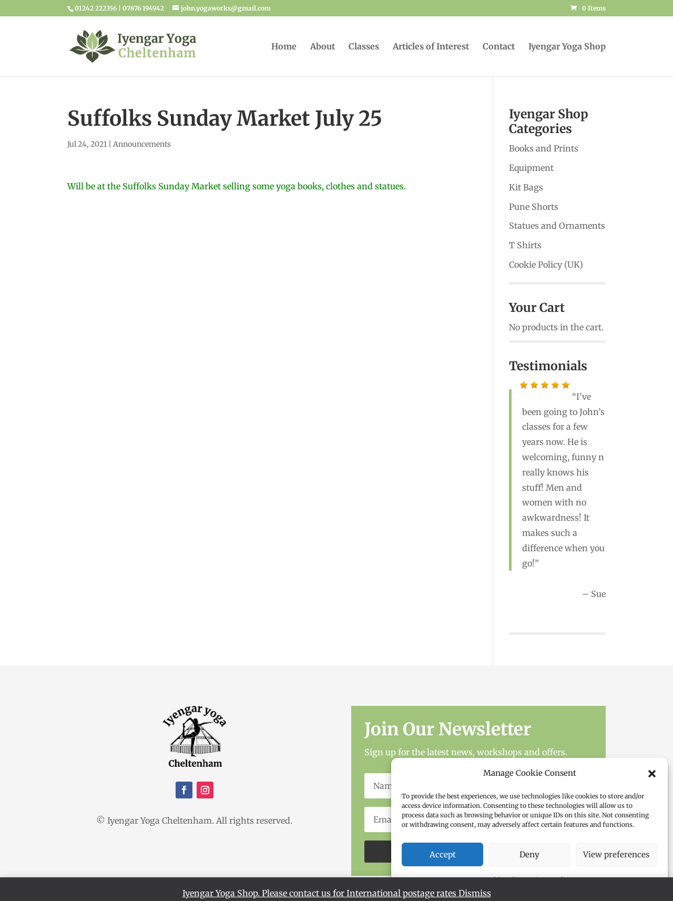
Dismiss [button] (474, 893)
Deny (529, 854)
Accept (443, 854)
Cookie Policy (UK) (546, 264)
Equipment (531, 168)
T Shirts (525, 245)
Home (284, 47)
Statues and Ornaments (557, 225)
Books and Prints (543, 148)
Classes (364, 47)
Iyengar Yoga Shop (567, 47)
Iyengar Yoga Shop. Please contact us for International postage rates (320, 893)
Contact (499, 47)
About (322, 47)
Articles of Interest (431, 47)
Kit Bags (526, 187)
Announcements (142, 144)
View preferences (616, 854)
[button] (652, 773)
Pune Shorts (533, 206)
